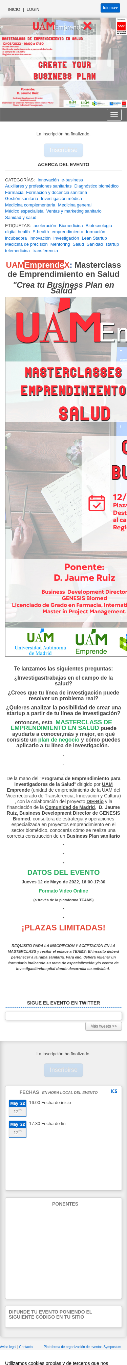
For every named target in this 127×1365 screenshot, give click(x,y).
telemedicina (17, 250)
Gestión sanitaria (21, 198)
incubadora (16, 238)
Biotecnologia (99, 225)
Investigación (66, 238)
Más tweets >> (103, 1026)
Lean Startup (94, 238)
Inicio (14, 9)
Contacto (26, 1347)
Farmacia (14, 192)
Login (33, 9)
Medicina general (74, 204)
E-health (41, 231)
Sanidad (95, 244)
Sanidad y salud (21, 217)
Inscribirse (64, 150)
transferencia (45, 250)
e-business (72, 179)
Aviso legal (8, 1347)
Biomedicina (71, 225)
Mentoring (60, 244)
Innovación (48, 179)
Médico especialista (24, 211)
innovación (39, 238)
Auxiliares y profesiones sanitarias (38, 186)
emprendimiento (67, 231)
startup (112, 244)
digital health (17, 231)
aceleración (45, 225)
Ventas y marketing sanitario (73, 211)
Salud (78, 244)
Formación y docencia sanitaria (56, 192)
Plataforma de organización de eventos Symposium (82, 1347)
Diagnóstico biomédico (97, 186)
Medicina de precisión (26, 244)
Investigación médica (61, 198)
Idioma (110, 7)
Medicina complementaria (30, 204)
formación (95, 231)
